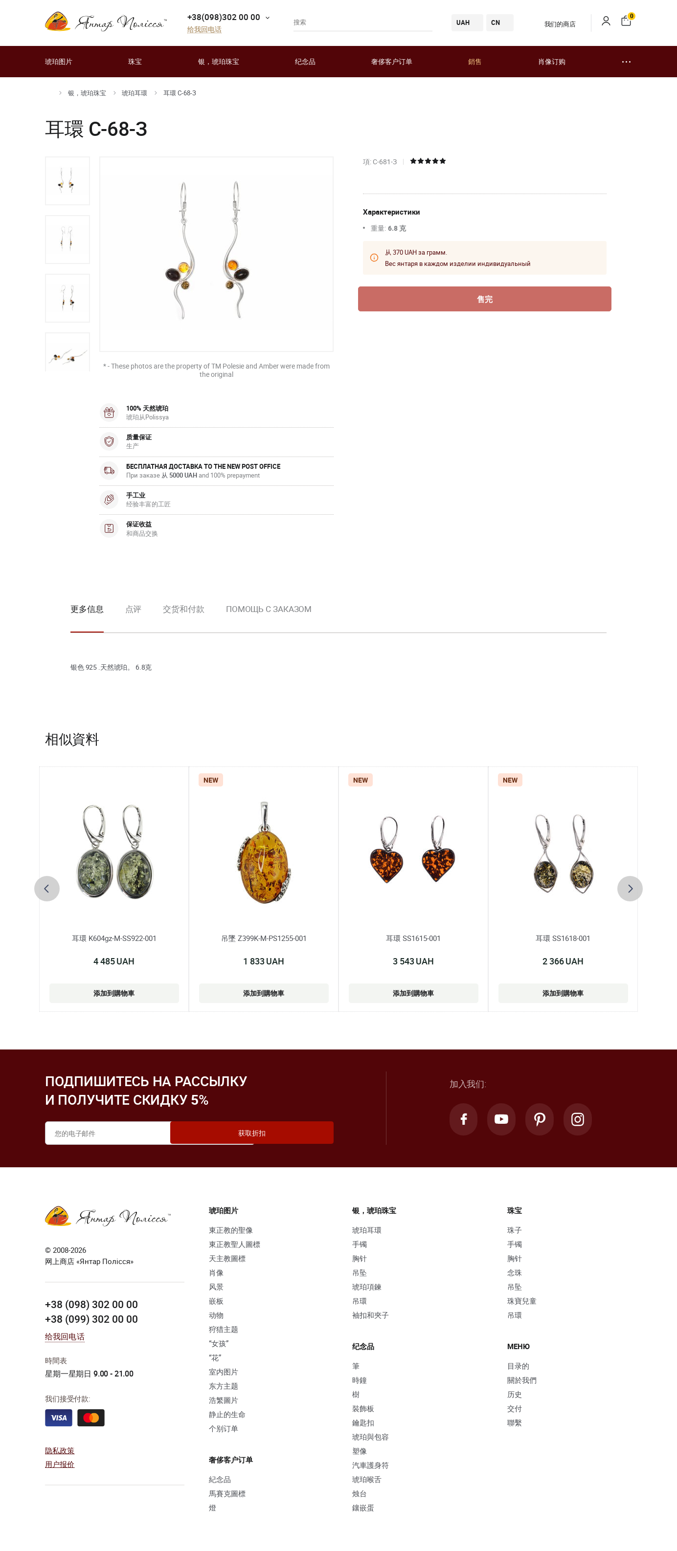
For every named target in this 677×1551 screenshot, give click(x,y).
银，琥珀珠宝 (218, 61)
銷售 (475, 61)
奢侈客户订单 (391, 61)
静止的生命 (227, 1414)
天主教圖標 (227, 1258)
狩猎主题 (223, 1329)
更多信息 (87, 608)
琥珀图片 (58, 61)
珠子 (514, 1230)
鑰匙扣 (363, 1422)
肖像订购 (551, 61)
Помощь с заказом (269, 608)
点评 (133, 608)
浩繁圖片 (223, 1400)
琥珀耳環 (134, 93)
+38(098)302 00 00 (223, 16)
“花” (215, 1357)
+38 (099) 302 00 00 (91, 1318)
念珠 (514, 1272)
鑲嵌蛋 (363, 1507)
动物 (216, 1315)
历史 (514, 1394)
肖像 (216, 1272)
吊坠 (359, 1272)
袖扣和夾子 (370, 1315)
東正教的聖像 (231, 1230)
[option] (67, 180)
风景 (216, 1286)
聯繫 (514, 1422)
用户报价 (60, 1463)
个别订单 (223, 1428)
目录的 (518, 1366)
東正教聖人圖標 (234, 1244)
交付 (514, 1408)
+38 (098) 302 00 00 (91, 1304)
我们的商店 (554, 24)
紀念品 (220, 1479)
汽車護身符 (370, 1465)
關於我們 (522, 1380)
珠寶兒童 (522, 1301)
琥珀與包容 (370, 1437)
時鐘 (359, 1380)
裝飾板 (363, 1408)
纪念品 (305, 61)
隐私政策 (60, 1450)
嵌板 (216, 1301)
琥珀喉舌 (367, 1479)
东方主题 (223, 1386)
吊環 (359, 1301)
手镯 (359, 1244)
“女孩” (218, 1343)
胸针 (359, 1258)
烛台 (359, 1493)
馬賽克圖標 (227, 1493)
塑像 (359, 1451)
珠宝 (135, 61)
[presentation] (47, 888)
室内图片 (223, 1371)
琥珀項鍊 (367, 1286)
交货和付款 (183, 608)
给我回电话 (204, 29)
